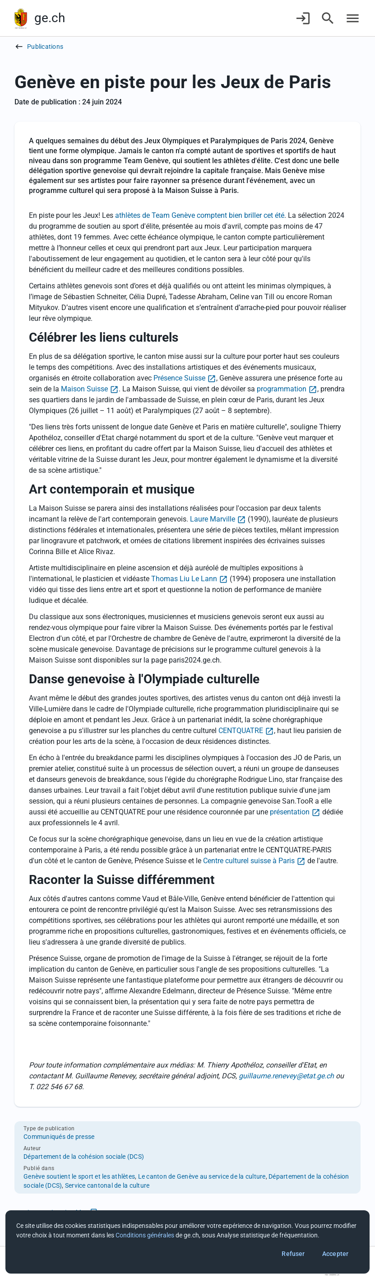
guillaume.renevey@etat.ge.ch (286, 1076)
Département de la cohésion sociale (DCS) (83, 1156)
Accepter (335, 1253)
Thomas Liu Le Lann (184, 578)
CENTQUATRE (240, 730)
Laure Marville (212, 519)
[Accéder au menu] (353, 18)
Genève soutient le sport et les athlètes (79, 1176)
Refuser (293, 1253)
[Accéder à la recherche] (328, 18)
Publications (45, 46)
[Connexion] (303, 18)
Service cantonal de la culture (107, 1185)
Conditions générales (145, 1235)
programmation (281, 389)
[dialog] (187, 1242)
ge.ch (49, 17)
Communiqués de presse (58, 1136)
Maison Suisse (84, 389)
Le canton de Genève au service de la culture (202, 1176)
